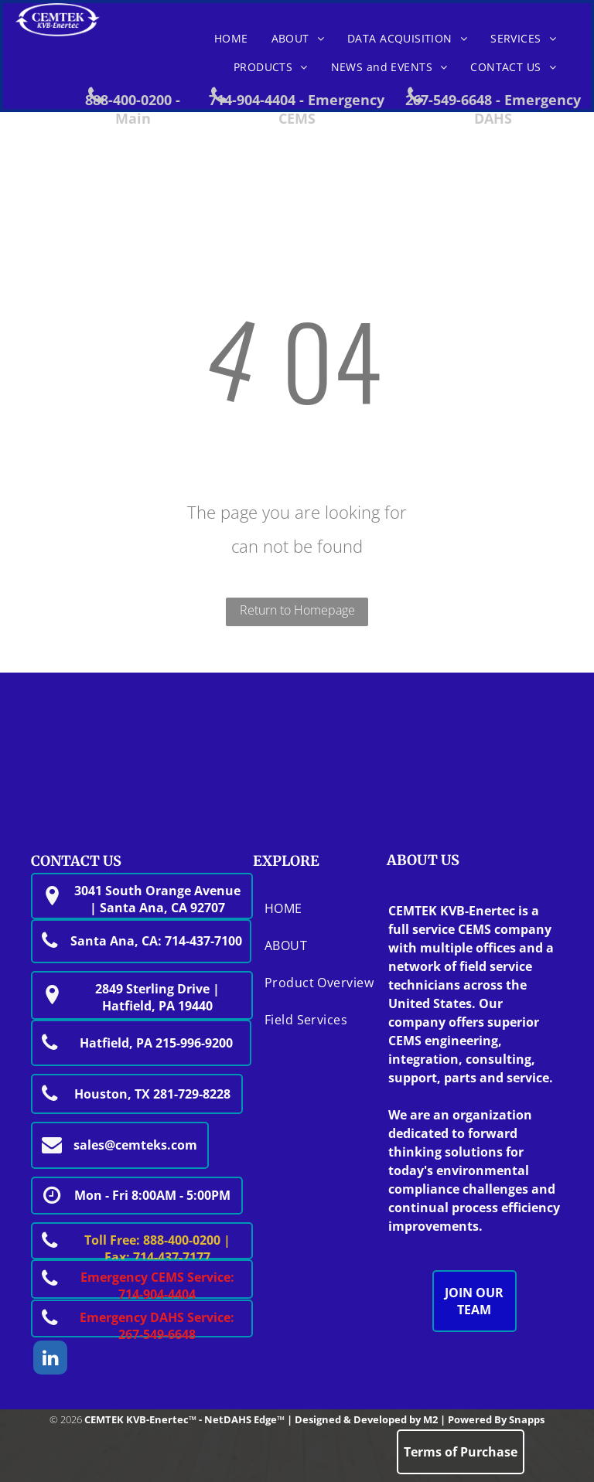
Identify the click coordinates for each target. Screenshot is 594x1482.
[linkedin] (50, 1359)
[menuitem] (231, 38)
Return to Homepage (297, 609)
